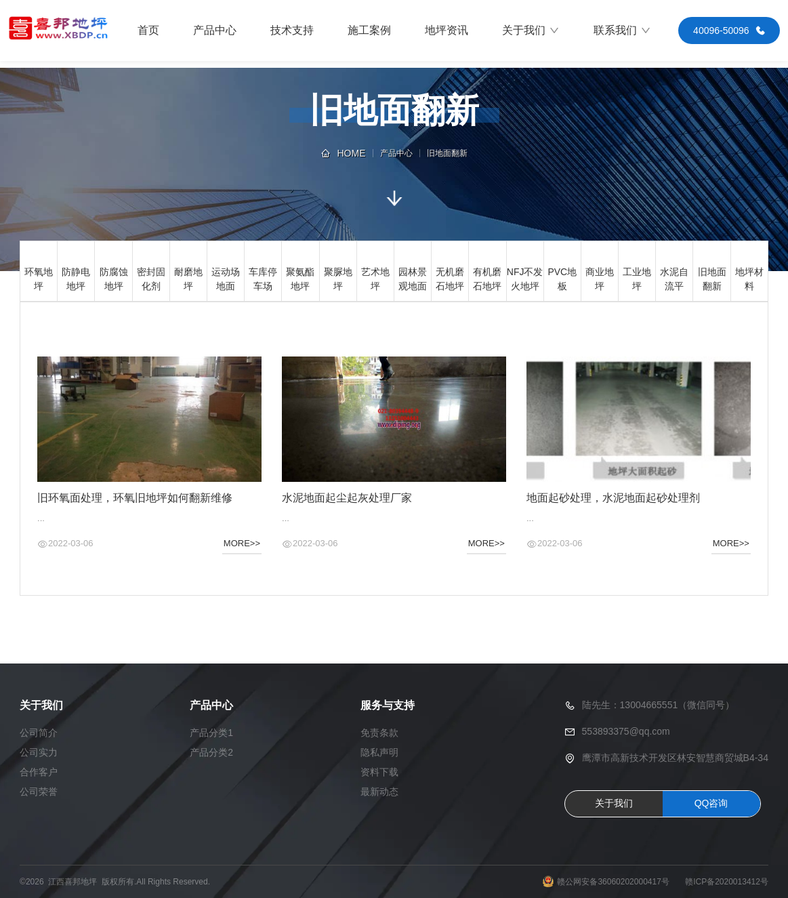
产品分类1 (211, 732)
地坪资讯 (446, 30)
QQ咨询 (711, 803)
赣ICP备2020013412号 (726, 881)
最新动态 (379, 791)
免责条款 (379, 732)
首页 (148, 30)
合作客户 (39, 772)
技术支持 (292, 30)
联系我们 (622, 30)
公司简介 (39, 732)
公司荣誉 (39, 791)
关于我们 (531, 30)
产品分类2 (211, 752)
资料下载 (379, 772)
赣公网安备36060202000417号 (613, 881)
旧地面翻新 (447, 153)
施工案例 (369, 30)
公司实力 (39, 752)
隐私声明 (379, 752)
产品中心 (214, 30)
